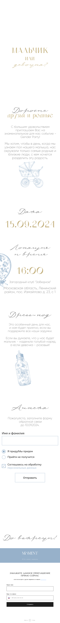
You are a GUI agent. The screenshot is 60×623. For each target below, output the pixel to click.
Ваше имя (10, 585)
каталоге (43, 579)
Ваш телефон (11, 594)
